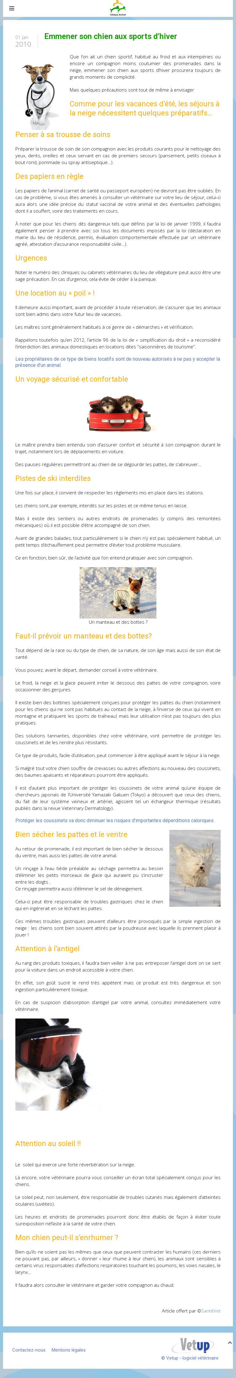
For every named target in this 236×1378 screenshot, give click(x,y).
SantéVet (211, 1311)
